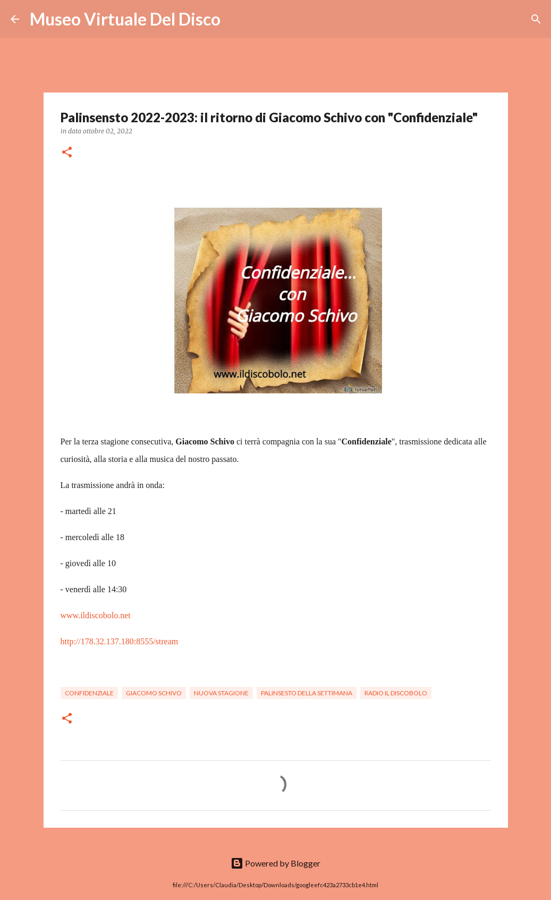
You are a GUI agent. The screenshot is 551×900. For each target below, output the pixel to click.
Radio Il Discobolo (395, 693)
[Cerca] (235, 19)
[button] (67, 153)
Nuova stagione (221, 693)
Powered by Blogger (275, 863)
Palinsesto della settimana (306, 693)
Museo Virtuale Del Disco (125, 19)
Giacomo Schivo (154, 693)
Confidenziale (89, 693)
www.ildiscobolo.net (96, 615)
